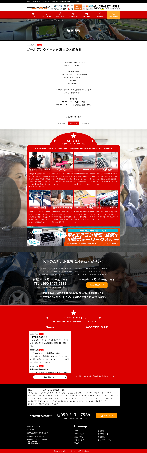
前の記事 (63, 123)
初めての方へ (47, 16)
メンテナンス (73, 16)
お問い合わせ (103, 434)
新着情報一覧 (49, 377)
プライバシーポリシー (106, 440)
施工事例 (86, 16)
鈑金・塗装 (60, 16)
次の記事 (84, 123)
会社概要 (100, 16)
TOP (33, 16)
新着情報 (101, 437)
